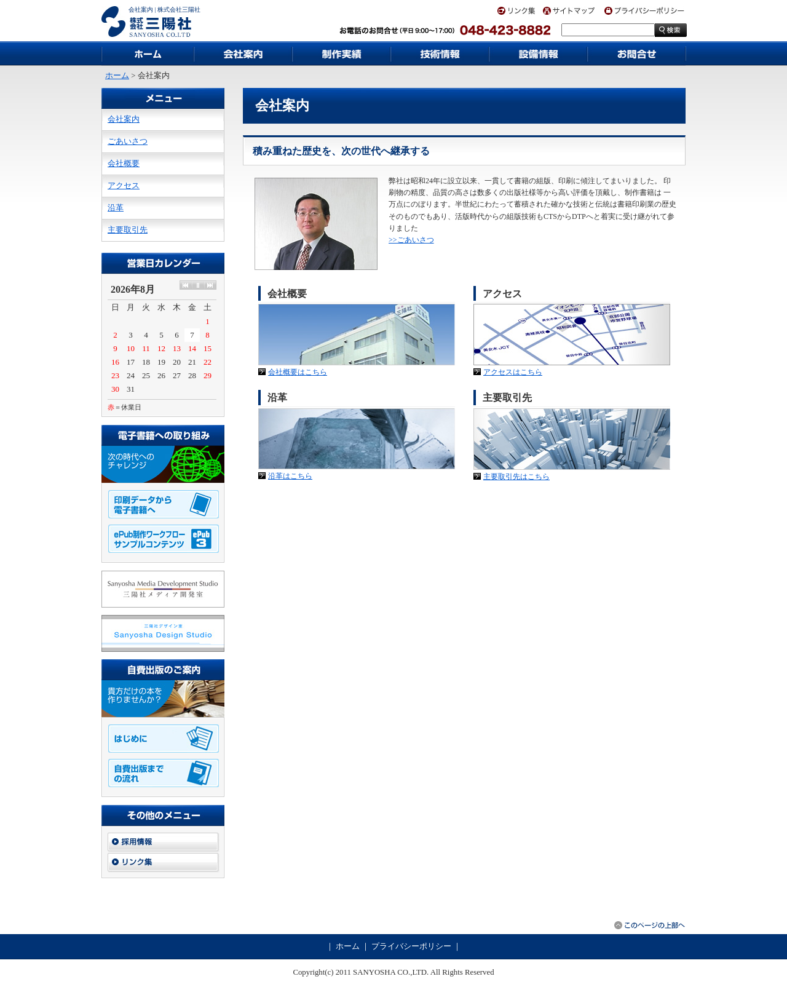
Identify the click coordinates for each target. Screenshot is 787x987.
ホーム (117, 75)
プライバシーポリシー (411, 946)
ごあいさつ (128, 141)
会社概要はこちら (297, 372)
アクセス (124, 185)
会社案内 (124, 119)
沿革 (116, 208)
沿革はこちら (290, 476)
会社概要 (124, 163)
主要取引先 (128, 230)
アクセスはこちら (512, 372)
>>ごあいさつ (411, 240)
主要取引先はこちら (516, 476)
